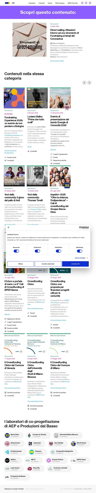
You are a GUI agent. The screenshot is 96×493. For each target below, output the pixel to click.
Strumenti (54, 24)
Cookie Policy (78, 489)
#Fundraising (9, 153)
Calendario (31, 3)
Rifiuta (20, 264)
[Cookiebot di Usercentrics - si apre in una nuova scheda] (80, 227)
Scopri (55, 157)
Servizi (50, 3)
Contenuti (42, 3)
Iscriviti (55, 325)
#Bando (53, 150)
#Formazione (54, 61)
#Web (62, 61)
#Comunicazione (10, 151)
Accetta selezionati (48, 264)
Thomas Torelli (35, 209)
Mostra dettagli (80, 258)
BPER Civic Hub (73, 3)
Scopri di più (11, 157)
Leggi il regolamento (60, 154)
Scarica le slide (12, 328)
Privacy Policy (87, 489)
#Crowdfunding (10, 225)
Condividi (10, 160)
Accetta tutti (75, 264)
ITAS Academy (59, 3)
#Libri (29, 147)
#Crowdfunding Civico (35, 308)
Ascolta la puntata (13, 392)
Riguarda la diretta (59, 160)
